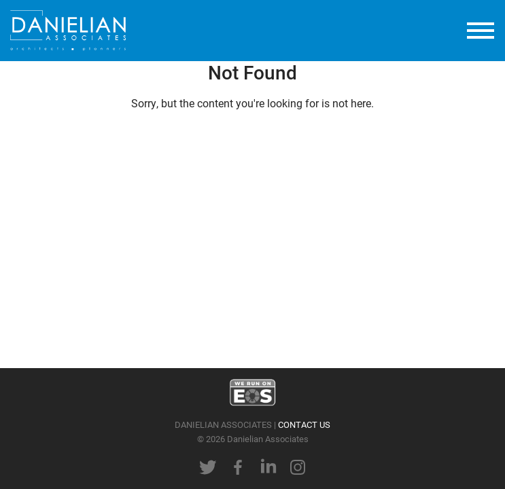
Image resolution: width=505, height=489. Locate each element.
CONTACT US (304, 424)
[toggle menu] (480, 31)
